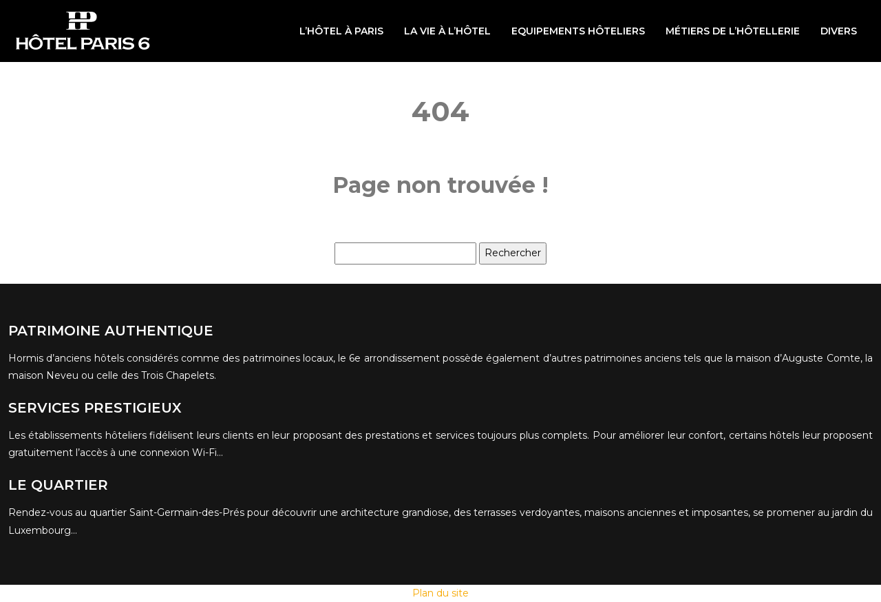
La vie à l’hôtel (447, 31)
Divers (838, 31)
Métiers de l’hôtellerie (733, 31)
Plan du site (440, 593)
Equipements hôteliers (578, 31)
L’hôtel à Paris (341, 31)
